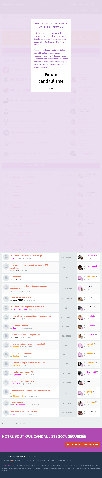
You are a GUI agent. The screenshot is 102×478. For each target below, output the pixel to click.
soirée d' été (15, 276)
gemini (15, 414)
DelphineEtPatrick (20, 309)
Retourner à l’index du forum (13, 423)
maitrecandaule (19, 405)
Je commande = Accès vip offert (82, 444)
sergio (89, 381)
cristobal (90, 316)
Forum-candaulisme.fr (9, 465)
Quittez (51, 88)
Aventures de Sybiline (19, 325)
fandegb (90, 344)
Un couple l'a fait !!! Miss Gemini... (24, 411)
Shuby (15, 258)
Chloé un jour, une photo (20, 297)
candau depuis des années (21, 353)
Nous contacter (31, 456)
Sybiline (16, 328)
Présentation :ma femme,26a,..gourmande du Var (31, 316)
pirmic (15, 337)
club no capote (16, 402)
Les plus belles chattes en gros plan (25, 334)
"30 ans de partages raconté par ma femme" (28, 362)
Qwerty (89, 391)
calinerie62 (91, 334)
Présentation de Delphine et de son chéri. (27, 307)
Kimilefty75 (91, 256)
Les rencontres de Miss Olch (22, 381)
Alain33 (16, 270)
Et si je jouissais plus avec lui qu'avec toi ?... (28, 344)
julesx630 (90, 411)
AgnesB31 (17, 365)
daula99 (90, 307)
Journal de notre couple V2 (21, 372)
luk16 (15, 279)
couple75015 (18, 300)
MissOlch (16, 384)
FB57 (88, 287)
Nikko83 (16, 318)
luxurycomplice (93, 266)
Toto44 (16, 346)
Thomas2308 (18, 396)
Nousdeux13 (91, 372)
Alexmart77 (91, 362)
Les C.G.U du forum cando (12, 456)
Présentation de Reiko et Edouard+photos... (29, 256)
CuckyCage (91, 402)
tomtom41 (91, 276)
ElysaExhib (17, 374)
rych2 (15, 291)
